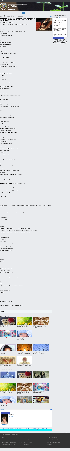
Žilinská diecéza (16, 4)
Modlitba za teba (4, 326)
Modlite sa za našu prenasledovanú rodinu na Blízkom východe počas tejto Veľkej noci (60, 29)
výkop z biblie (28, 428)
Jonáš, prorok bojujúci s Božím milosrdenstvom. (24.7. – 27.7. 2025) (12, 442)
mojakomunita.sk (57, 45)
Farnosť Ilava (24, 4)
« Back (51, 16)
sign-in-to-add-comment (5, 412)
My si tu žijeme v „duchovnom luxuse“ (52, 437)
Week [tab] (57, 17)
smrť (23, 428)
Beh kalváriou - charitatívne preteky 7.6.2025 (8, 444)
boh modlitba (5, 428)
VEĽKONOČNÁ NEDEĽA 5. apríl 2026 (60, 20)
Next (50, 409)
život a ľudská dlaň (40, 428)
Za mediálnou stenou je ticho (51, 440)
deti (8, 428)
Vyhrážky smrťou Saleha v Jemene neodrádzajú (54, 442)
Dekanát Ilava (20, 4)
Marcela (12, 6)
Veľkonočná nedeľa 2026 (58, 22)
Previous (2, 409)
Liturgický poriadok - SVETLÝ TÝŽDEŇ (60, 34)
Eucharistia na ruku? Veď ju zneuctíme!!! (39, 327)
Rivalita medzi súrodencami (28, 442)
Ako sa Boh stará (26, 444)
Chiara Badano (3, 353)
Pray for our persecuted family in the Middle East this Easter (60, 32)
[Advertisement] (60, 61)
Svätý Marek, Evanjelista (6, 365)
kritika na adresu (19, 428)
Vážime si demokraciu (5, 440)
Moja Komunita (10, 4)
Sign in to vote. (11, 416)
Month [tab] (60, 17)
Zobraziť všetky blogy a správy (58, 37)
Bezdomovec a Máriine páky (39, 380)
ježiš (11, 428)
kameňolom (14, 428)
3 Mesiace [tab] (64, 17)
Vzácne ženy (26, 437)
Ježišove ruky (4, 437)
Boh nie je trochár (4, 338)
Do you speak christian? (39, 353)
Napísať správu (11, 9)
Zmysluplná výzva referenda (23, 353)
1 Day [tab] (54, 17)
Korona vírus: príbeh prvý (23, 404)
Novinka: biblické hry (50, 444)
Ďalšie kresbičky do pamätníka (59, 24)
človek (33, 428)
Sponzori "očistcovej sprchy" (7, 380)
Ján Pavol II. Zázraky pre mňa (40, 404)
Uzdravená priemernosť (27, 440)
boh (1, 428)
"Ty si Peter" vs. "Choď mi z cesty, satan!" (24, 366)
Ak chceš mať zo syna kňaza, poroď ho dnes (23, 339)
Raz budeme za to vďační (22, 326)
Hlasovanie (56, 25)
